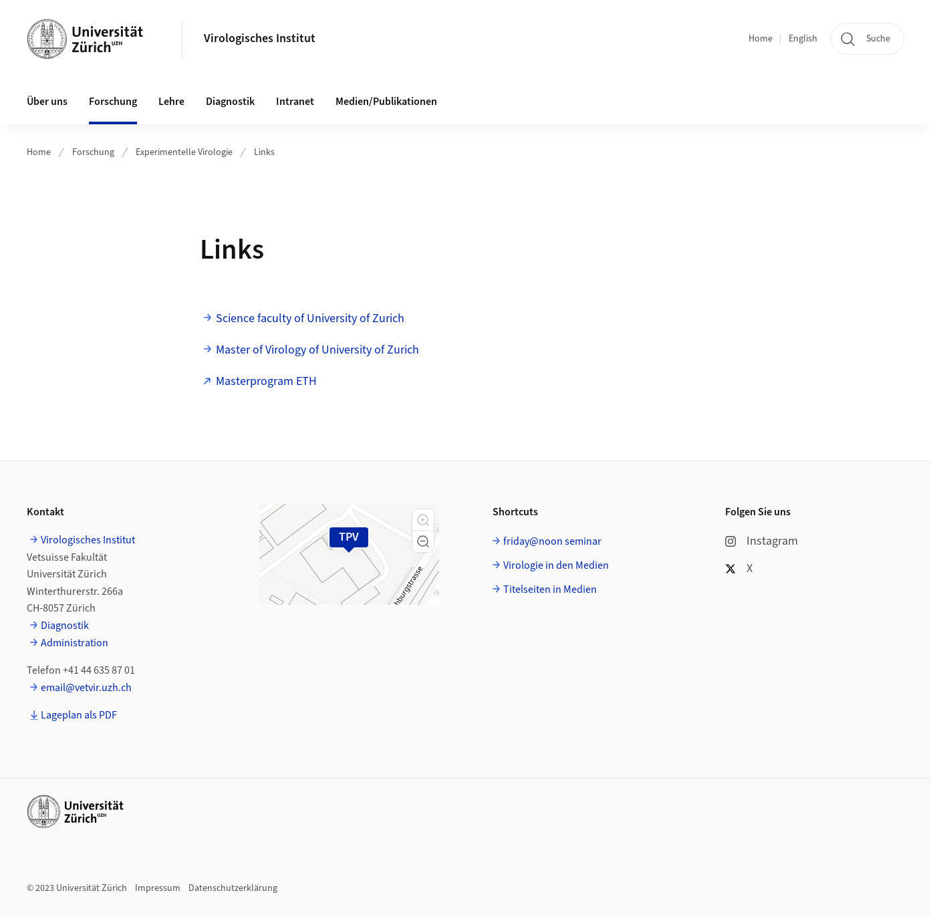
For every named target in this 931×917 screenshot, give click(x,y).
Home (761, 38)
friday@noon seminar (552, 541)
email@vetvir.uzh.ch (86, 687)
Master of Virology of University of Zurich (317, 350)
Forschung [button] (113, 101)
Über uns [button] (47, 101)
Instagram (761, 541)
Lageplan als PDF (79, 715)
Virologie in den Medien (556, 565)
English (803, 38)
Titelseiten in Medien (550, 589)
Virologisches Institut (259, 38)
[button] (423, 520)
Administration (74, 643)
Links (264, 152)
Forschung (93, 152)
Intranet (295, 101)
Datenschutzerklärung (232, 888)
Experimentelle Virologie (184, 152)
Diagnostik (65, 625)
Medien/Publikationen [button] (386, 101)
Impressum (157, 888)
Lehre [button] (171, 101)
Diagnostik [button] (230, 101)
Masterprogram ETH (266, 381)
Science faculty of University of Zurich (310, 318)
